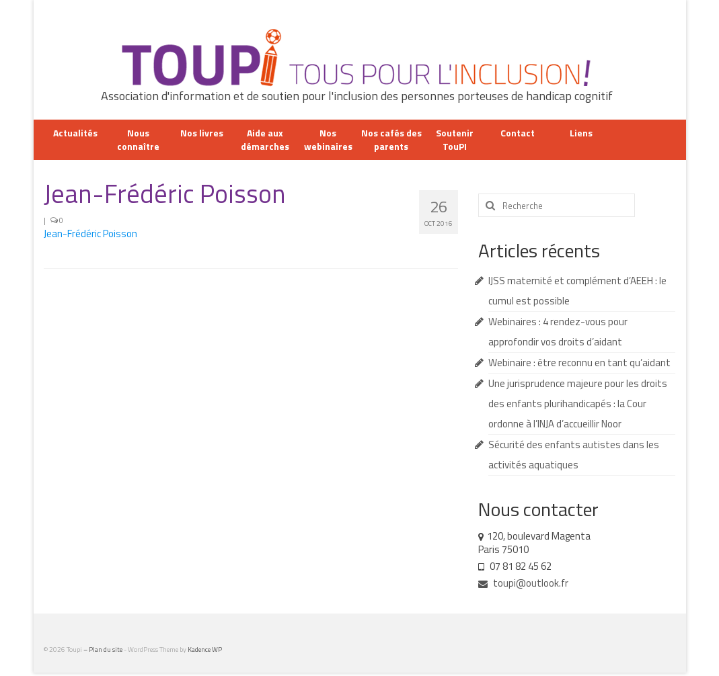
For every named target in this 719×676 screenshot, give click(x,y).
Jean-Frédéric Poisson (90, 233)
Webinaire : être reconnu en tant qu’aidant (579, 362)
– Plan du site (103, 649)
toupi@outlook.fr (523, 583)
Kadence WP (205, 649)
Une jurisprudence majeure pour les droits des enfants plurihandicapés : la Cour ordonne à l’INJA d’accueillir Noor (577, 403)
